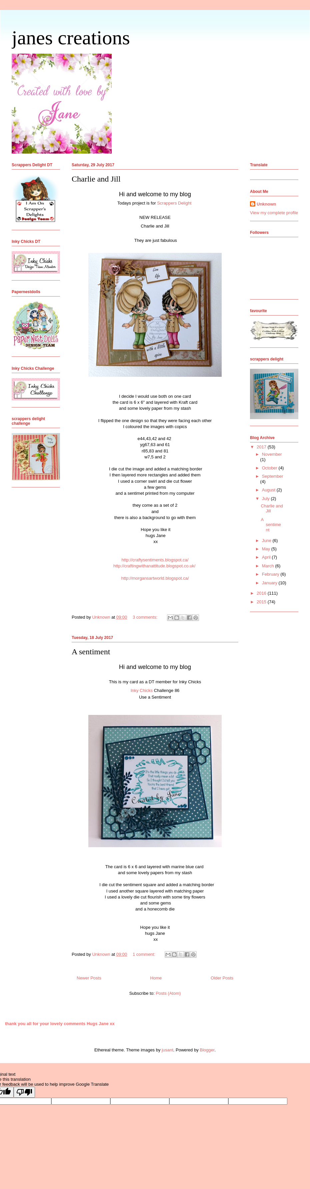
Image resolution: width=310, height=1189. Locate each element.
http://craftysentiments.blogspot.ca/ (155, 559)
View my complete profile (274, 212)
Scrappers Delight (175, 203)
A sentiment (91, 651)
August (269, 489)
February (271, 574)
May (266, 548)
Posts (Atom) (168, 993)
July (266, 498)
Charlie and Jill (96, 179)
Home (156, 977)
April (267, 557)
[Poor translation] (24, 1092)
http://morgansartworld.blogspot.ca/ (155, 578)
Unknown (266, 204)
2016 (262, 593)
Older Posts (222, 977)
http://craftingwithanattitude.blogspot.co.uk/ (154, 565)
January (270, 582)
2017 (262, 446)
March (268, 565)
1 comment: (145, 954)
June (267, 540)
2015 (262, 601)
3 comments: (146, 617)
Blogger (207, 1049)
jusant (167, 1049)
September (272, 476)
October (270, 467)
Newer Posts (89, 977)
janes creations (71, 38)
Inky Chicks (142, 690)
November (272, 454)
